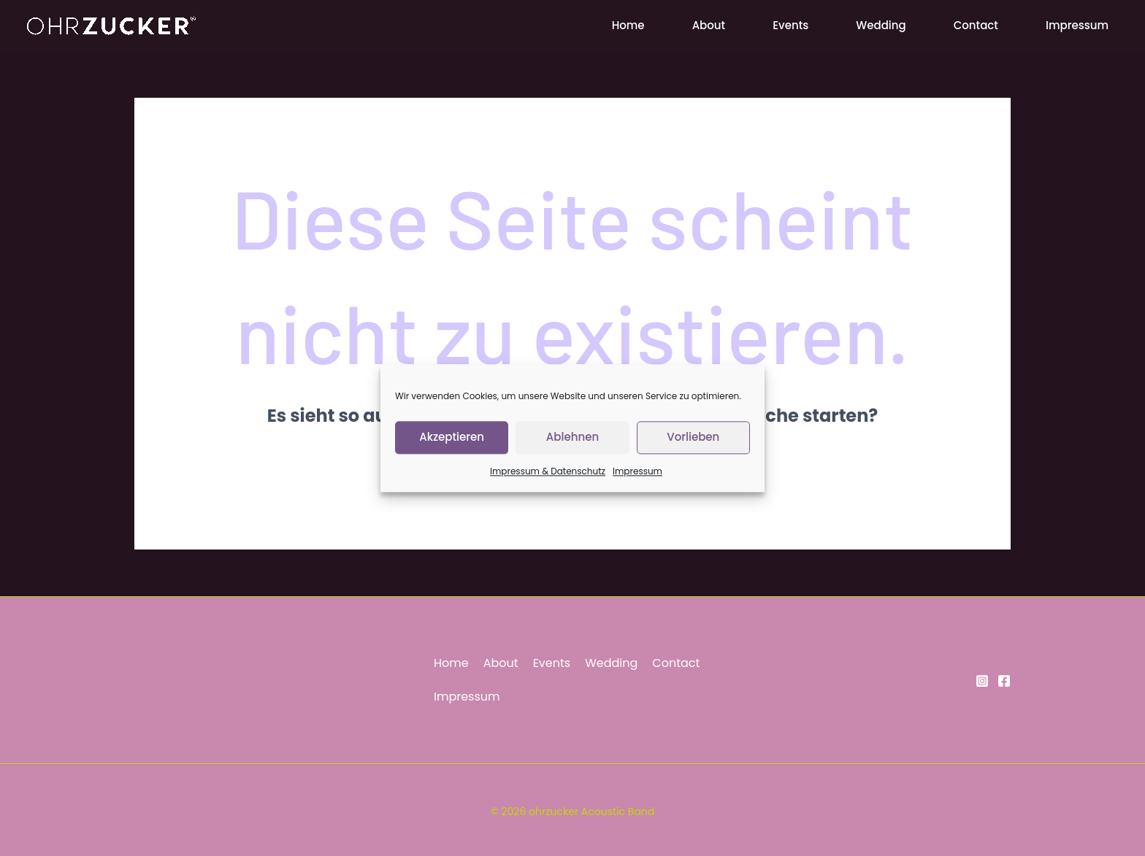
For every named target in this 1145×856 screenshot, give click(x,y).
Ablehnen (572, 444)
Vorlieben (693, 444)
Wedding (880, 25)
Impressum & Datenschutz (547, 479)
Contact (976, 25)
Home (628, 25)
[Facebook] (1004, 680)
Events (790, 25)
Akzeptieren (451, 444)
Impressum (637, 479)
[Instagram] (982, 680)
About (709, 25)
